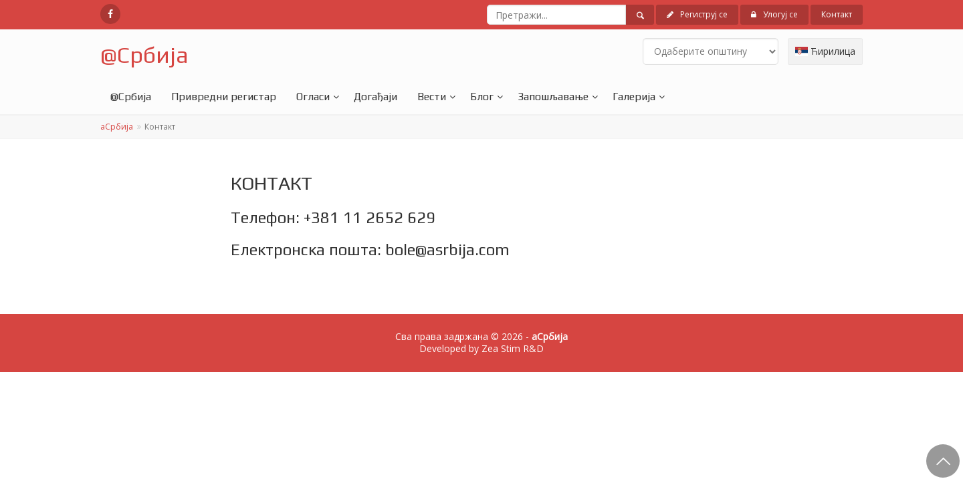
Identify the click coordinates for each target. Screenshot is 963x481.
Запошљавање (553, 96)
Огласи (313, 96)
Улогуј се (774, 14)
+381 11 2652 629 (369, 217)
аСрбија (116, 126)
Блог (482, 96)
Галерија (634, 96)
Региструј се (697, 14)
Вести (431, 96)
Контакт (836, 14)
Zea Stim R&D (512, 348)
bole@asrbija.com (447, 249)
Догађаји (375, 96)
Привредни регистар (223, 96)
